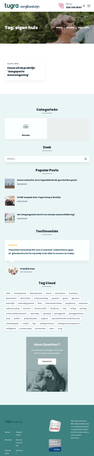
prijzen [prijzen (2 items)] (44, 320)
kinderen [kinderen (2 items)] (54, 310)
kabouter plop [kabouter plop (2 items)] (13, 310)
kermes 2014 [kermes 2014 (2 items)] (41, 310)
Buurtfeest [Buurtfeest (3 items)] (11, 300)
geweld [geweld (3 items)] (55, 300)
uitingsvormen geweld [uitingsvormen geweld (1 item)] (68, 325)
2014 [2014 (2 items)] (8, 295)
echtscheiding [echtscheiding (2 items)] (41, 300)
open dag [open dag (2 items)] (34, 315)
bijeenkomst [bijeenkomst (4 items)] (36, 295)
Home (59, 27)
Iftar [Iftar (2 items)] (40, 305)
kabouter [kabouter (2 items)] (83, 305)
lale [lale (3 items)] (64, 310)
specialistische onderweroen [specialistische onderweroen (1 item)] (66, 320)
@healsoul (17, 256)
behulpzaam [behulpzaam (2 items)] (20, 295)
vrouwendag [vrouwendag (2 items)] (25, 330)
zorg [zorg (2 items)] (60, 330)
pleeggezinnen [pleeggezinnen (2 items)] (76, 315)
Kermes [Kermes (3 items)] (27, 310)
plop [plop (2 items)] (8, 320)
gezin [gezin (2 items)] (65, 300)
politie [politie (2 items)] (17, 320)
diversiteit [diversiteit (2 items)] (25, 300)
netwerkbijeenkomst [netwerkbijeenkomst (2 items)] (16, 315)
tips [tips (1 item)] (34, 325)
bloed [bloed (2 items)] (48, 295)
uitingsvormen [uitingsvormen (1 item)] (47, 325)
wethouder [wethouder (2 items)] (40, 330)
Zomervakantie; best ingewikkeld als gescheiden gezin (47, 181)
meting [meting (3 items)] (83, 310)
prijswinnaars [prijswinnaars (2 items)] (30, 320)
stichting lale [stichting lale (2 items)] (12, 325)
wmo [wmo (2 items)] (51, 330)
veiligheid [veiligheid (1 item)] (11, 330)
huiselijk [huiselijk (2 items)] (10, 305)
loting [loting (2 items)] (73, 310)
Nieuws (70, 27)
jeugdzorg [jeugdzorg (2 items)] (70, 305)
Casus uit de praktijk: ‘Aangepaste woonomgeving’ (20, 74)
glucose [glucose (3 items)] (75, 300)
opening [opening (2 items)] (47, 315)
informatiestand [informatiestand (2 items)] (54, 305)
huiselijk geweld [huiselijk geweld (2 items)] (26, 305)
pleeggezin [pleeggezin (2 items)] (59, 315)
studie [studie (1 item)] (25, 325)
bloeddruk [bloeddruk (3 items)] (60, 295)
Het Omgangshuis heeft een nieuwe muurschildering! (46, 216)
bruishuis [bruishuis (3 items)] (73, 295)
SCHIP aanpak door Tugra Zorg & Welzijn (39, 199)
